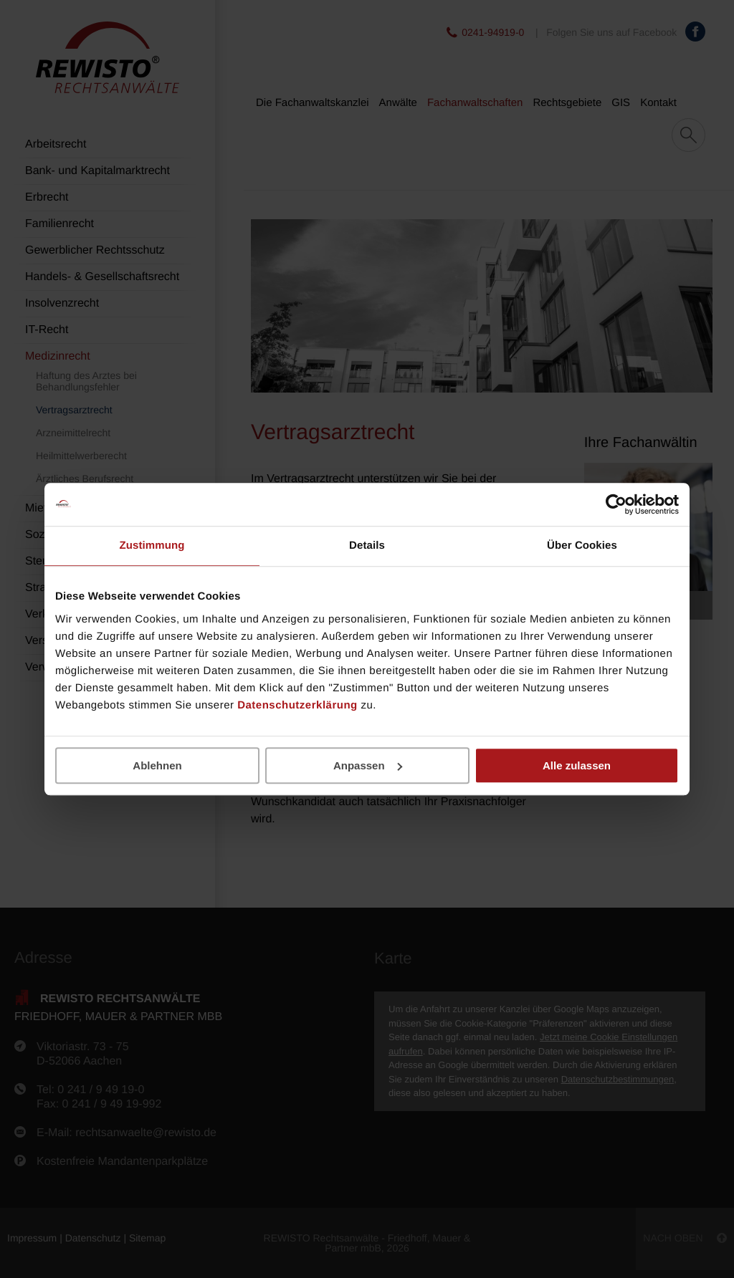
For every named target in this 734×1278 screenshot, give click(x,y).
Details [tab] (367, 545)
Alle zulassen (577, 765)
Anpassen (367, 765)
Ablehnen (157, 765)
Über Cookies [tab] (582, 545)
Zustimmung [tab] (152, 545)
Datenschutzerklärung (297, 705)
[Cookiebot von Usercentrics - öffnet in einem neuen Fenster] (616, 504)
